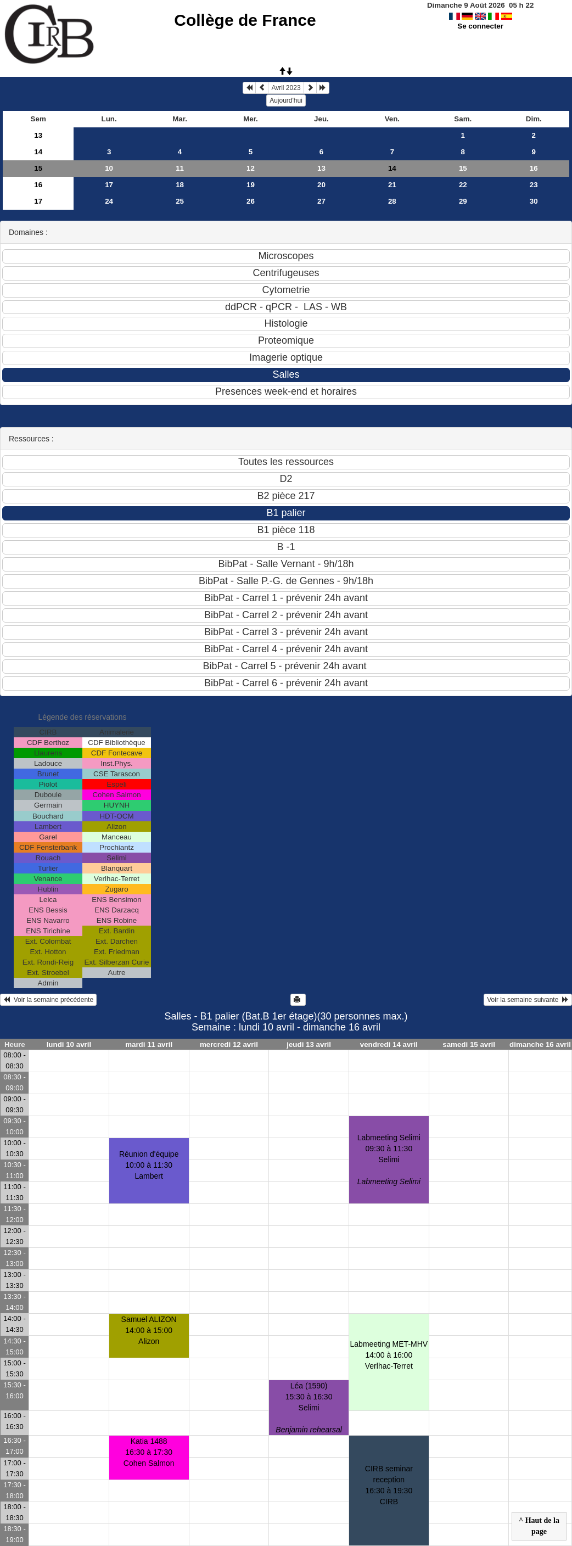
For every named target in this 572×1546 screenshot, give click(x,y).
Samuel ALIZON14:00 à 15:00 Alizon (149, 1330)
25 (180, 201)
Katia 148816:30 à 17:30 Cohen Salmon (149, 1452)
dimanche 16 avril (540, 1044)
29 (463, 201)
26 (250, 201)
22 (463, 185)
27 (321, 201)
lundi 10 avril (69, 1044)
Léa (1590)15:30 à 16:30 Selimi (309, 1407)
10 (109, 168)
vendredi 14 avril (389, 1044)
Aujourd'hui (286, 100)
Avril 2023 (285, 88)
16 (534, 168)
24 (109, 201)
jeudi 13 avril (309, 1044)
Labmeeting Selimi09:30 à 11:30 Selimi (388, 1159)
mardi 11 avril (148, 1044)
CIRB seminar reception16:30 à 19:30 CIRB (389, 1485)
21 (392, 185)
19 (250, 185)
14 (38, 152)
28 (392, 201)
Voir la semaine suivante (528, 1000)
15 (38, 168)
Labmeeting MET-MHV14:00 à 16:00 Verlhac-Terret (389, 1355)
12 (250, 168)
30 (534, 201)
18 (180, 185)
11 (180, 168)
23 (534, 185)
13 (38, 135)
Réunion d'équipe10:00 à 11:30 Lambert (149, 1165)
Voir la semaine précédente (48, 1000)
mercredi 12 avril (229, 1044)
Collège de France (245, 20)
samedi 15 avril (468, 1044)
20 (321, 185)
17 (109, 185)
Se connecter (480, 26)
